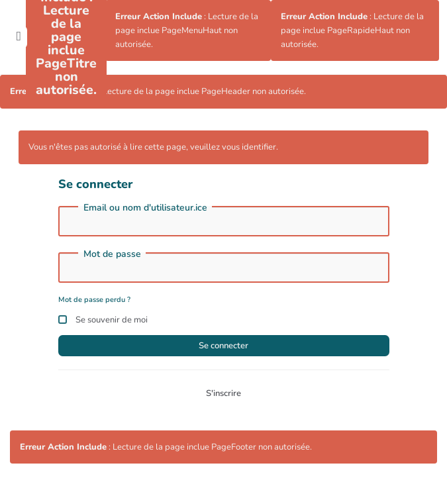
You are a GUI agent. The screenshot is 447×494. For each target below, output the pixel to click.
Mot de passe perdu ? (94, 300)
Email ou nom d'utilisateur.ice (145, 208)
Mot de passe (112, 254)
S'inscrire (223, 393)
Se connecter (223, 346)
